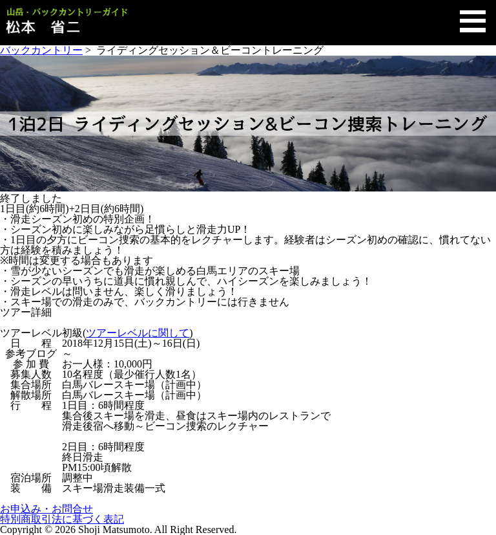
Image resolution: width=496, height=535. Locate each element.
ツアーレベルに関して (137, 332)
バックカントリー (41, 50)
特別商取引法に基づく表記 (62, 519)
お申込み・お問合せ (46, 508)
